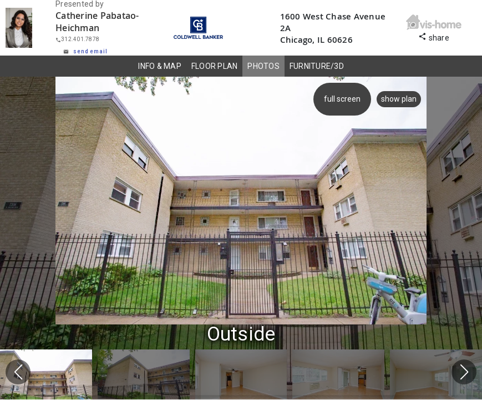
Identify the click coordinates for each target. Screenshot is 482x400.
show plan (399, 98)
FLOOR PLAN (214, 66)
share (433, 36)
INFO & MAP (159, 66)
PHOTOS (263, 66)
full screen (342, 98)
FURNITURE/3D (317, 66)
